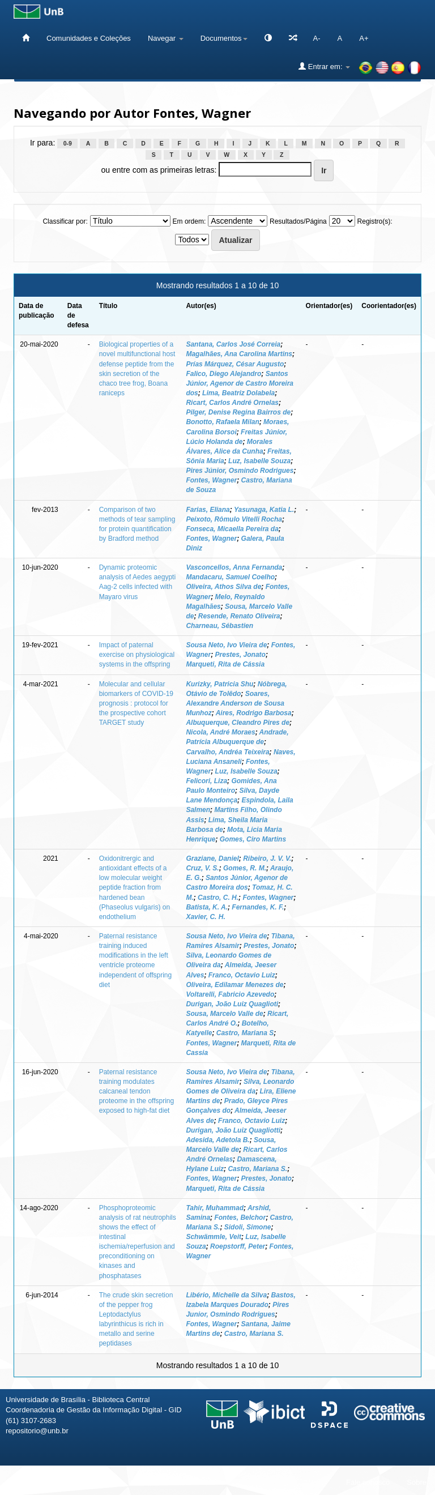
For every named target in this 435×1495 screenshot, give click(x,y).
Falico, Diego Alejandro (223, 374)
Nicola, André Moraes (220, 732)
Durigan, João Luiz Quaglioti (232, 1004)
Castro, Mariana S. (257, 1169)
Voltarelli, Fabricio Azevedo (230, 994)
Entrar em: (324, 66)
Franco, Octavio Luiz (241, 975)
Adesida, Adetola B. (217, 1140)
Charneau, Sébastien (219, 626)
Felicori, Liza (206, 781)
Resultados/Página (298, 221)
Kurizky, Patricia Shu (219, 684)
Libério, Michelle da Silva (226, 1295)
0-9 (67, 143)
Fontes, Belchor (240, 1217)
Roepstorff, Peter (237, 1246)
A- (317, 38)
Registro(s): (375, 221)
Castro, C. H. (218, 898)
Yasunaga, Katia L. (264, 510)
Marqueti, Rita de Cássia (225, 664)
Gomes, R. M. (244, 868)
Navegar (166, 38)
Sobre (417, 1482)
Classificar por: (64, 221)
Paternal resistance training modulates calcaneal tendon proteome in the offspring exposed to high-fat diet (136, 1091)
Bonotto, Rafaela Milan (222, 422)
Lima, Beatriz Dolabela (238, 393)
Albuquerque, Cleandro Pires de (237, 723)
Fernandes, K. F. (258, 907)
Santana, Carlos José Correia (233, 344)
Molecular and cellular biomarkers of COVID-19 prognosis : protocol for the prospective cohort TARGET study (136, 703)
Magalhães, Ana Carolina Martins (239, 354)
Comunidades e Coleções (88, 38)
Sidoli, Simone (247, 1227)
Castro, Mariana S (245, 1033)
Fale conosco (368, 1482)
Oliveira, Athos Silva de (223, 587)
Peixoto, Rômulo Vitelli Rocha (234, 519)
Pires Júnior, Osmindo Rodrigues (239, 471)
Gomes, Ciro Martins (253, 839)
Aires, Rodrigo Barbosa (254, 713)
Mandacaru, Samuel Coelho (230, 577)
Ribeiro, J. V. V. (267, 858)
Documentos (224, 38)
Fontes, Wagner (211, 480)
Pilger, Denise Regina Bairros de (238, 412)
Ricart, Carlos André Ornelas (232, 403)
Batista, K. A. (207, 907)
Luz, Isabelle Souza (259, 461)
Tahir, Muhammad (215, 1208)
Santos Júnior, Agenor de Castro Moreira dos (239, 383)
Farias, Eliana (207, 510)
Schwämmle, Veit (213, 1237)
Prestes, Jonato (240, 655)
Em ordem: (189, 221)
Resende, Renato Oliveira (239, 616)
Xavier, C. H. (205, 917)
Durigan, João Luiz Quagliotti (233, 1130)
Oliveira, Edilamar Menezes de (234, 985)
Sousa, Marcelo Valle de (224, 1014)
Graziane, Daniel (212, 858)
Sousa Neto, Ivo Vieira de (226, 645)
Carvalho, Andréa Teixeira (227, 752)
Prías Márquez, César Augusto (235, 364)
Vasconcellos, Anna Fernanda (234, 567)
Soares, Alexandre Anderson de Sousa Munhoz (235, 703)
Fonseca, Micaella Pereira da (232, 529)
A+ (363, 38)
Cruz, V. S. (202, 868)
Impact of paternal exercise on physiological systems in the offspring (136, 654)
